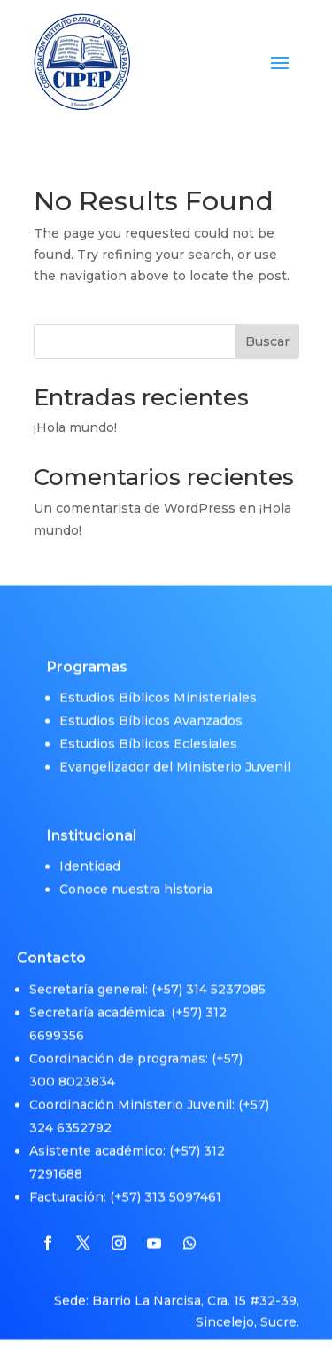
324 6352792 (70, 1115)
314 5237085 (226, 976)
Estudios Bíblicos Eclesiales (148, 731)
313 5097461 (182, 1184)
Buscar (267, 341)
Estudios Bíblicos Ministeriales (158, 685)
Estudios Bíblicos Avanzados (151, 708)
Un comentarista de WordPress (134, 508)
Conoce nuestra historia (135, 877)
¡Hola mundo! (75, 427)
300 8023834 (72, 1069)
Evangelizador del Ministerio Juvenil (174, 754)
